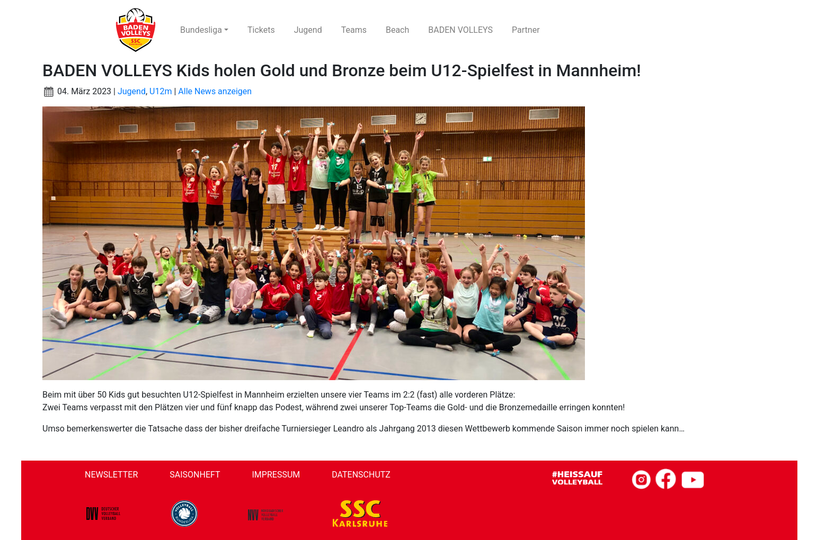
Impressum (276, 475)
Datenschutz (361, 475)
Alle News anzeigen (215, 91)
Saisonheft (195, 475)
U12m (160, 91)
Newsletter (111, 475)
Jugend (132, 91)
